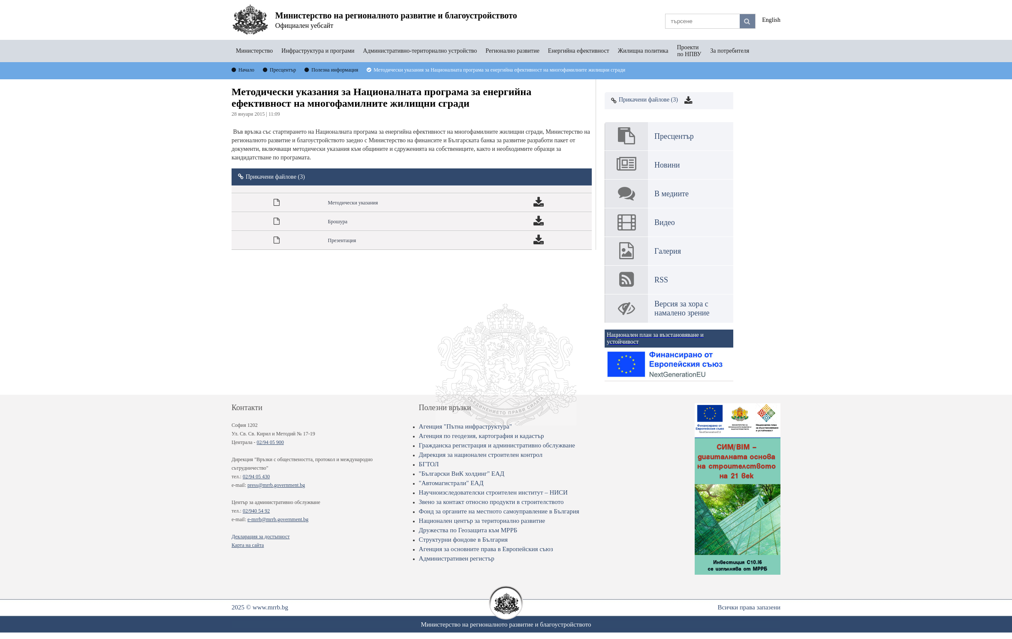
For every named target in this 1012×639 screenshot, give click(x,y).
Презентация (342, 240)
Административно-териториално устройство (420, 51)
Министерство (254, 51)
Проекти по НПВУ (689, 50)
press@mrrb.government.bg (276, 485)
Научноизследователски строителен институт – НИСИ (493, 492)
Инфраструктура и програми (317, 51)
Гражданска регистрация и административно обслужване (497, 445)
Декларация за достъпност (260, 537)
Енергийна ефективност (578, 51)
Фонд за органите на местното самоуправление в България (499, 511)
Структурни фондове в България (463, 539)
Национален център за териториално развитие (482, 520)
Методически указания (353, 203)
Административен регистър (456, 558)
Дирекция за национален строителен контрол (480, 454)
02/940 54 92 (256, 511)
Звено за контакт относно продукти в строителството (491, 501)
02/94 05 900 (270, 442)
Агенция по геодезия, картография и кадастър (481, 435)
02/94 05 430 (256, 477)
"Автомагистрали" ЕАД (451, 483)
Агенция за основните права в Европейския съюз (486, 549)
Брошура (337, 222)
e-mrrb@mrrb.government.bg (277, 519)
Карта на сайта (248, 545)
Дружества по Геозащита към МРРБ (468, 530)
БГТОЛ (429, 464)
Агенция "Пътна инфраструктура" (465, 426)
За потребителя (729, 51)
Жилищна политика (643, 51)
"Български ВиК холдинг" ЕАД (461, 473)
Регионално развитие (512, 51)
